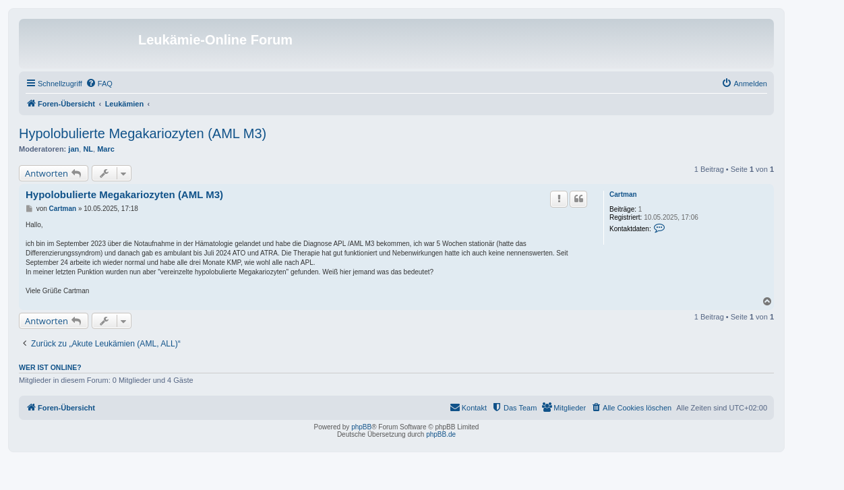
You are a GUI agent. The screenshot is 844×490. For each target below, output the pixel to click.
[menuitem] (99, 83)
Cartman (623, 194)
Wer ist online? (50, 367)
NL (88, 149)
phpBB (361, 427)
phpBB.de (441, 434)
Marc (106, 149)
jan (73, 149)
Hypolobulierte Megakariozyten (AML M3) (142, 133)
